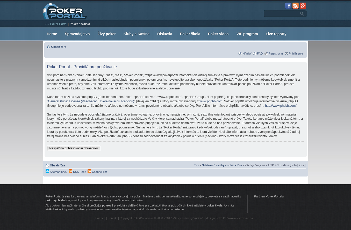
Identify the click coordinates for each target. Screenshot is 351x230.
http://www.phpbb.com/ (280, 106)
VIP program (247, 34)
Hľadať (247, 53)
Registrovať (275, 53)
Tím (196, 165)
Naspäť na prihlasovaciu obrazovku (73, 148)
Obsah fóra (58, 46)
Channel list (97, 171)
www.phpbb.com (210, 101)
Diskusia (164, 34)
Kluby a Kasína (136, 34)
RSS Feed (77, 171)
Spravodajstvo (77, 34)
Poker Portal (58, 24)
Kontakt (112, 218)
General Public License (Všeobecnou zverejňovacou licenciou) (91, 101)
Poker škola (190, 34)
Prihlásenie (296, 53)
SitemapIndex (56, 171)
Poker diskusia (80, 24)
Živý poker (107, 34)
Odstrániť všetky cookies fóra (222, 165)
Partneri (100, 218)
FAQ (260, 53)
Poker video (218, 34)
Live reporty (276, 34)
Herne (52, 34)
